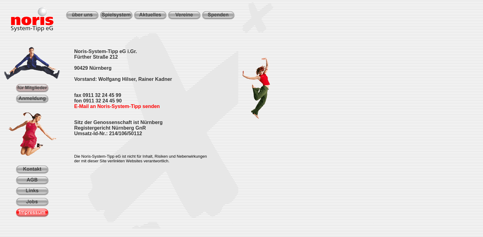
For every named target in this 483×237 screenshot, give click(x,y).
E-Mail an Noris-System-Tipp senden (117, 106)
